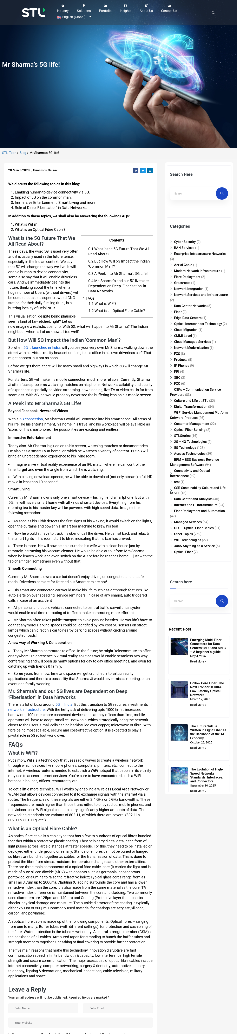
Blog (23, 398)
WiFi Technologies (187, 785)
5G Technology (185, 692)
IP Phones (181, 610)
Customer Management (191, 669)
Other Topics (183, 779)
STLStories (182, 680)
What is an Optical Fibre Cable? (116, 555)
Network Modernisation (191, 592)
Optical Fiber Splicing (189, 674)
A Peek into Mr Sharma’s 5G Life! (118, 518)
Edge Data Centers (188, 563)
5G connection (31, 663)
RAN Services (184, 493)
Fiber (178, 557)
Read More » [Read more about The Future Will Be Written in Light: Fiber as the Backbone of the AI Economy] (198, 992)
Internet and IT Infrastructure (196, 750)
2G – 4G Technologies (190, 686)
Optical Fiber (183, 797)
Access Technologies (189, 698)
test (177, 727)
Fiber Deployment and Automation (199, 756)
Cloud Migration (186, 575)
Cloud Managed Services (192, 587)
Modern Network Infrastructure (197, 516)
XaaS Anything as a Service (194, 791)
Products (180, 604)
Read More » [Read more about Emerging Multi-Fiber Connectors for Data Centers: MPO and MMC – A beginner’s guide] (198, 906)
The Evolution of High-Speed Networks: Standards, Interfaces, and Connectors (206, 1020)
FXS (177, 598)
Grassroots (182, 528)
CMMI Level (183, 581)
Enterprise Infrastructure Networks (200, 499)
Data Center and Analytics (193, 744)
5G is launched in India (41, 592)
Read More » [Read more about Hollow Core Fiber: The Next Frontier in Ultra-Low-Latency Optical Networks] (198, 949)
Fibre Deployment (187, 522)
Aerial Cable (183, 510)
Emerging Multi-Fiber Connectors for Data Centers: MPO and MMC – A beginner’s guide (208, 891)
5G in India (63, 949)
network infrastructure (26, 954)
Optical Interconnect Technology (198, 569)
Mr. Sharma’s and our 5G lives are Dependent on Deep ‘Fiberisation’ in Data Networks (118, 530)
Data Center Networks (190, 551)
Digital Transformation (190, 651)
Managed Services (188, 767)
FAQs (88, 543)
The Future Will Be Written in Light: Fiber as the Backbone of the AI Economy (208, 977)
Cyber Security (185, 487)
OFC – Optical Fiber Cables (194, 773)
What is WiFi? (102, 548)
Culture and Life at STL (191, 645)
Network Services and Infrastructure (201, 540)
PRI (176, 616)
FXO (177, 628)
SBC (177, 622)
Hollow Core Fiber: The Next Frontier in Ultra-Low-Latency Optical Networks (207, 934)
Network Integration (189, 534)
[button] (63, 7)
